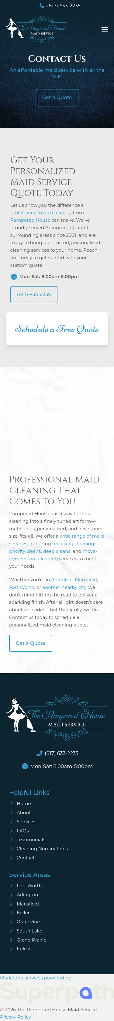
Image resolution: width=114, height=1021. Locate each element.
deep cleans (57, 551)
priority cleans (25, 551)
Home (24, 803)
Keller (23, 912)
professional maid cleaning (41, 212)
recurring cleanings (74, 543)
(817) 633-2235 (64, 5)
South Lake (29, 931)
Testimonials (31, 839)
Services (26, 822)
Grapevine (28, 922)
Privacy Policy (15, 1017)
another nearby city (64, 587)
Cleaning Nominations (42, 848)
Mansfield (86, 580)
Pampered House (30, 220)
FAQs (23, 831)
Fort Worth (21, 587)
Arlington (62, 580)
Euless (24, 949)
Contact (26, 858)
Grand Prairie (32, 940)
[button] (105, 29)
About (24, 812)
